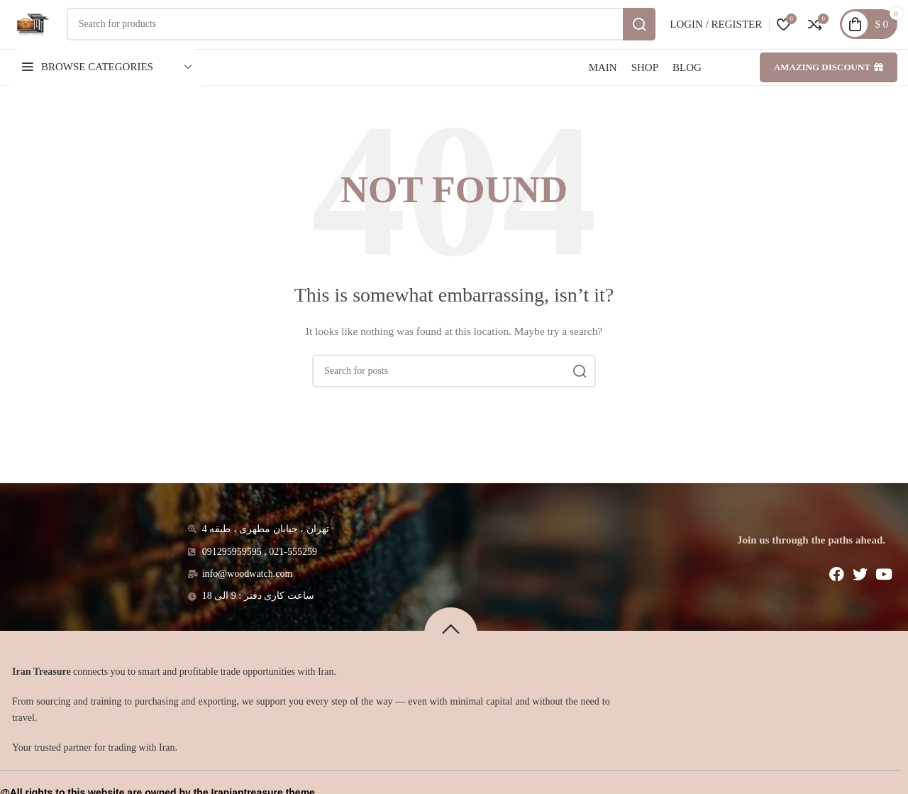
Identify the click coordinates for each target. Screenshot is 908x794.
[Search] (373, 37)
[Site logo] (44, 36)
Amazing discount (828, 92)
